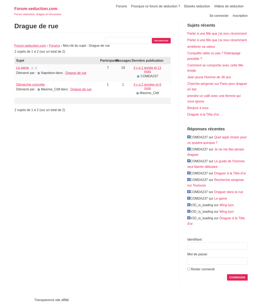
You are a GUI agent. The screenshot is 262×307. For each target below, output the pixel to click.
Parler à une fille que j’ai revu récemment (217, 33)
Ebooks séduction (197, 6)
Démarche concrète (30, 84)
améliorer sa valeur (201, 46)
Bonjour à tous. (198, 108)
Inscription (240, 15)
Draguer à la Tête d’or (203, 114)
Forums (121, 6)
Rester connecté (203, 269)
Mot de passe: (197, 254)
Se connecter (219, 15)
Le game (22, 67)
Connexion (237, 277)
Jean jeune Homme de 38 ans (209, 77)
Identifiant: (194, 239)
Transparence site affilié (51, 300)
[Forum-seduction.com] (37, 11)
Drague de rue (76, 73)
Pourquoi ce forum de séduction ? (155, 6)
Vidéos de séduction (229, 6)
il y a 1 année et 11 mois (147, 69)
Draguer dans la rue (228, 192)
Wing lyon (226, 205)
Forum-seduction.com (30, 45)
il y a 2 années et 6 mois (147, 86)
